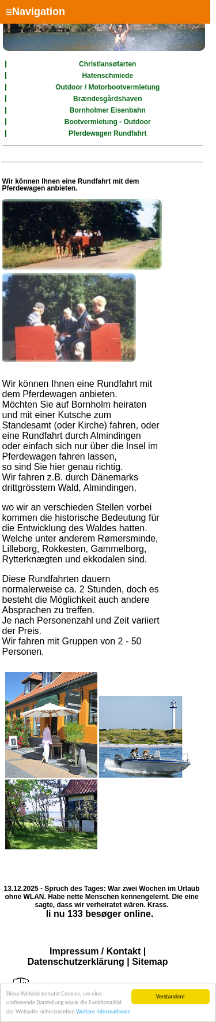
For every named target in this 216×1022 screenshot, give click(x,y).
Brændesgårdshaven (107, 98)
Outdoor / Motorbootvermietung (107, 87)
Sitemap (150, 962)
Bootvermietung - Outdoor (108, 121)
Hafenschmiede (107, 75)
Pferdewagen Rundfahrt (107, 133)
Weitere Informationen (103, 1012)
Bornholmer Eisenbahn (108, 110)
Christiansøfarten (107, 64)
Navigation (35, 11)
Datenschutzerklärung (76, 962)
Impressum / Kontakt (95, 951)
